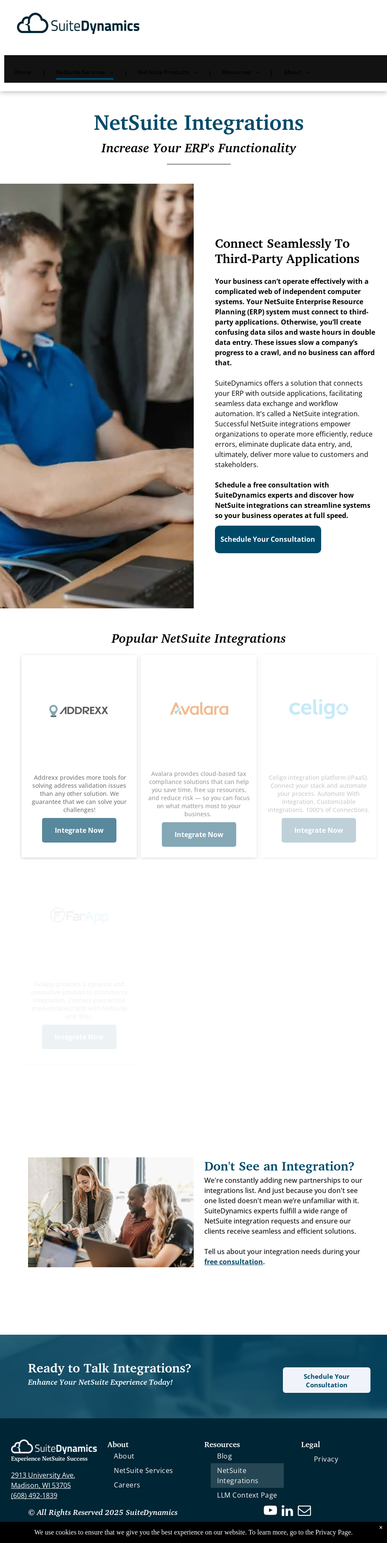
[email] (304, 1512)
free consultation (233, 1261)
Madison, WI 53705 (41, 1485)
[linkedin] (287, 1512)
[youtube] (270, 1512)
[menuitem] (24, 73)
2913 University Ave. (43, 1475)
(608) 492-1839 (34, 1495)
